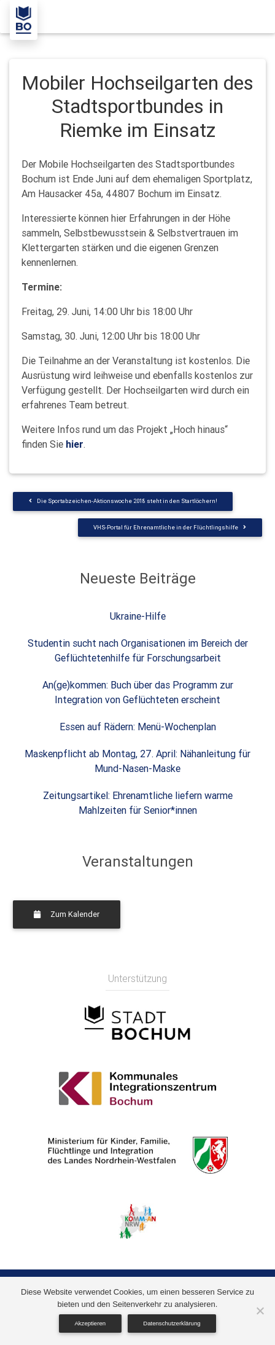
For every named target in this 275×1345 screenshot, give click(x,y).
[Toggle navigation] (248, 16)
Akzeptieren (90, 1323)
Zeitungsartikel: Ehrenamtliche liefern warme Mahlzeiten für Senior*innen (138, 802)
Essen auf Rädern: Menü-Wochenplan (138, 726)
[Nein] (260, 1310)
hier (74, 444)
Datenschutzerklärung (171, 1323)
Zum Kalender (66, 914)
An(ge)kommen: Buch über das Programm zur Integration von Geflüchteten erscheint (137, 692)
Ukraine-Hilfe (138, 616)
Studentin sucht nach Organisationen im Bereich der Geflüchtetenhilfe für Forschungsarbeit (138, 650)
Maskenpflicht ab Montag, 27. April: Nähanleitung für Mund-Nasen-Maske (137, 760)
